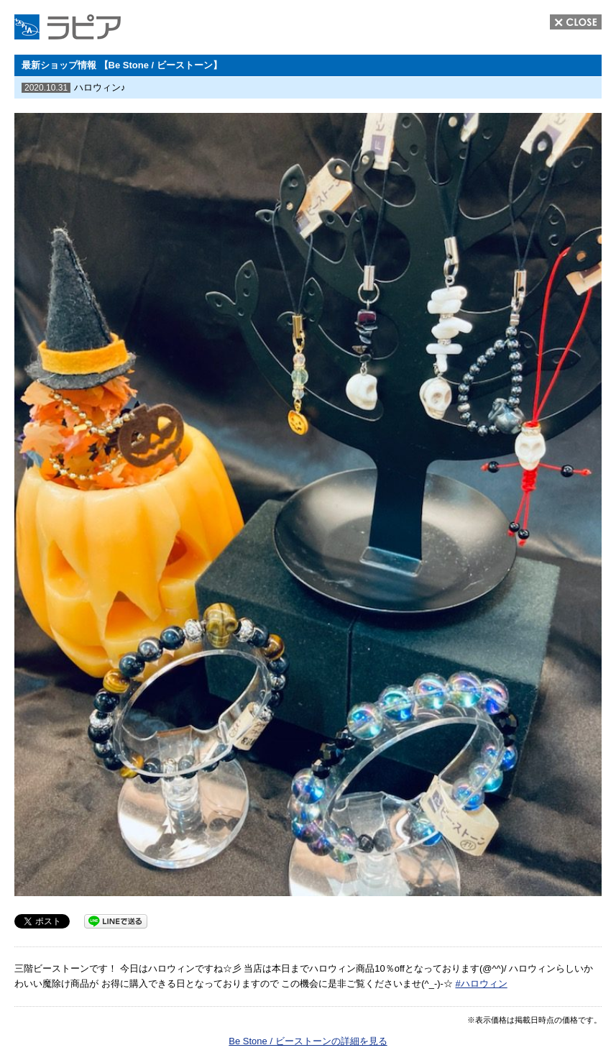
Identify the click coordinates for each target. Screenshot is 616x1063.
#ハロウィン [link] (481, 983)
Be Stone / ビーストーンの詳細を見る (308, 1041)
